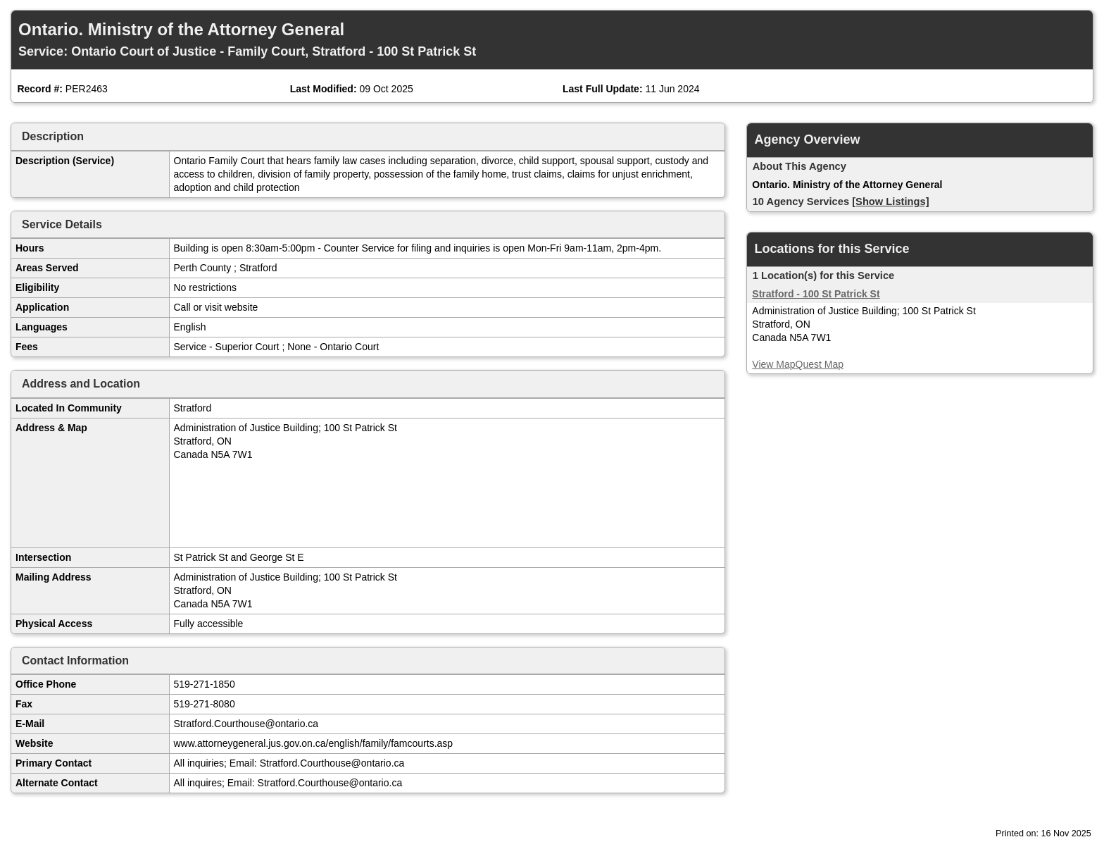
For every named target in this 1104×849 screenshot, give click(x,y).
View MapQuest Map (797, 364)
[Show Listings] (890, 201)
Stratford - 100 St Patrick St (815, 293)
